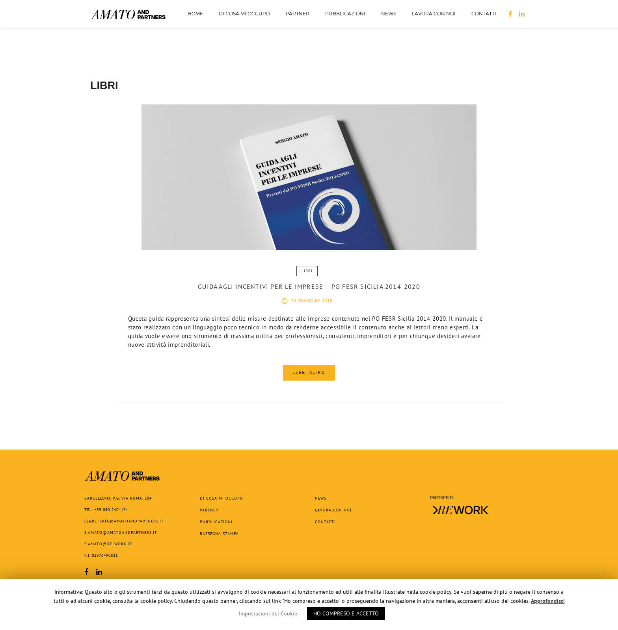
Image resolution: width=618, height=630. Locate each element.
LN (522, 15)
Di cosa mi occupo (244, 14)
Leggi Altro (309, 372)
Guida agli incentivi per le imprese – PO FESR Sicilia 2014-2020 (309, 286)
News (388, 14)
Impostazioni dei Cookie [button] (268, 613)
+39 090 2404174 (111, 509)
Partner (297, 14)
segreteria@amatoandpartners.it (124, 521)
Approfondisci (548, 600)
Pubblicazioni (345, 16)
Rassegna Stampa (219, 533)
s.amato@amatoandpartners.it (120, 532)
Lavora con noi (434, 14)
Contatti (483, 14)
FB (510, 15)
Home (195, 14)
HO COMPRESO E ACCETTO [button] (346, 613)
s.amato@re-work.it (108, 543)
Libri (307, 270)
